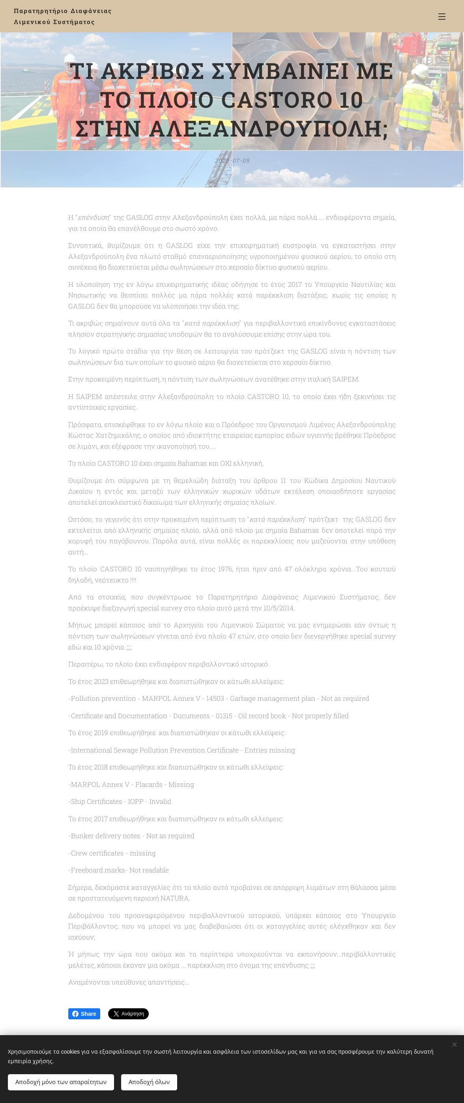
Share (84, 1014)
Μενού (441, 16)
